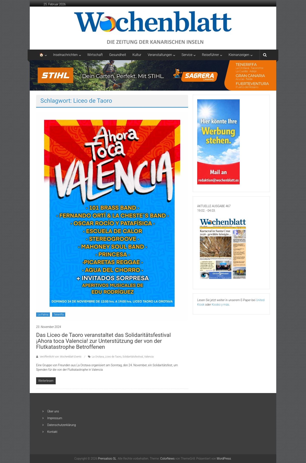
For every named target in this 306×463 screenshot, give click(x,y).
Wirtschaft (95, 55)
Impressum (54, 418)
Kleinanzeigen (238, 55)
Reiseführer (210, 55)
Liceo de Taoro (113, 356)
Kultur (136, 55)
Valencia (148, 356)
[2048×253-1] (153, 75)
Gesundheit (117, 55)
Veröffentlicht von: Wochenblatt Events (60, 356)
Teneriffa (59, 314)
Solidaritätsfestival (132, 356)
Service (186, 55)
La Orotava (98, 356)
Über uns (53, 411)
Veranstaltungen (160, 55)
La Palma (43, 314)
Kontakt (52, 431)
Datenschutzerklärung (61, 425)
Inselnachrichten (65, 55)
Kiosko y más (220, 304)
